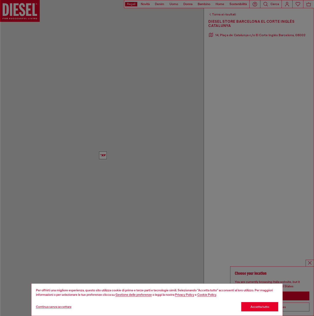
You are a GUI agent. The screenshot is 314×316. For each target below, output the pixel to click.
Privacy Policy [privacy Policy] (184, 294)
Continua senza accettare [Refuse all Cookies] (53, 307)
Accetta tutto (259, 307)
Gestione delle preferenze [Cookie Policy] (133, 294)
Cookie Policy (206, 294)
